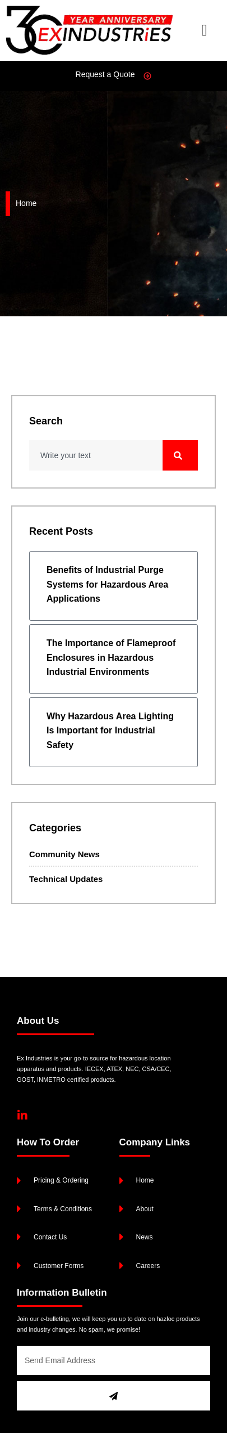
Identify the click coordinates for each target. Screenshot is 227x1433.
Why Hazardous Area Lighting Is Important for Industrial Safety (110, 730)
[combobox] (95, 455)
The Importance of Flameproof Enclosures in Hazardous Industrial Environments (111, 657)
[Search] (180, 455)
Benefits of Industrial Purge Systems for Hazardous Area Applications (107, 584)
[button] (204, 30)
